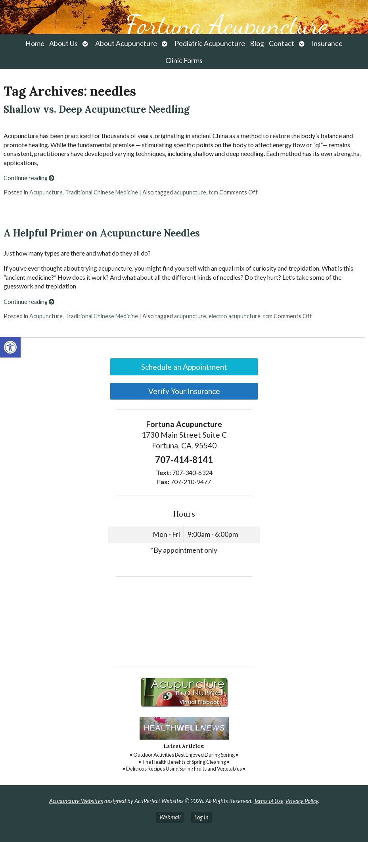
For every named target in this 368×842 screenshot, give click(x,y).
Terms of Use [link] (269, 801)
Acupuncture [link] (46, 192)
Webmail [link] (169, 817)
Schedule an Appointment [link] (184, 366)
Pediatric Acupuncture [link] (209, 43)
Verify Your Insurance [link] (184, 391)
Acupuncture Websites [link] (76, 801)
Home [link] (34, 43)
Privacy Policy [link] (302, 801)
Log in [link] (201, 817)
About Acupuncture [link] (126, 43)
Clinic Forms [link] (184, 60)
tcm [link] (213, 192)
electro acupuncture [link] (235, 316)
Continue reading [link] (29, 178)
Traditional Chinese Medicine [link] (101, 192)
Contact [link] (281, 43)
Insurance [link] (327, 43)
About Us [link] (63, 43)
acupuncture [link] (190, 192)
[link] (10, 347)
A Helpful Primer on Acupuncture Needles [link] (102, 233)
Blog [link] (257, 43)
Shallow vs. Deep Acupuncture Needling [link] (97, 109)
